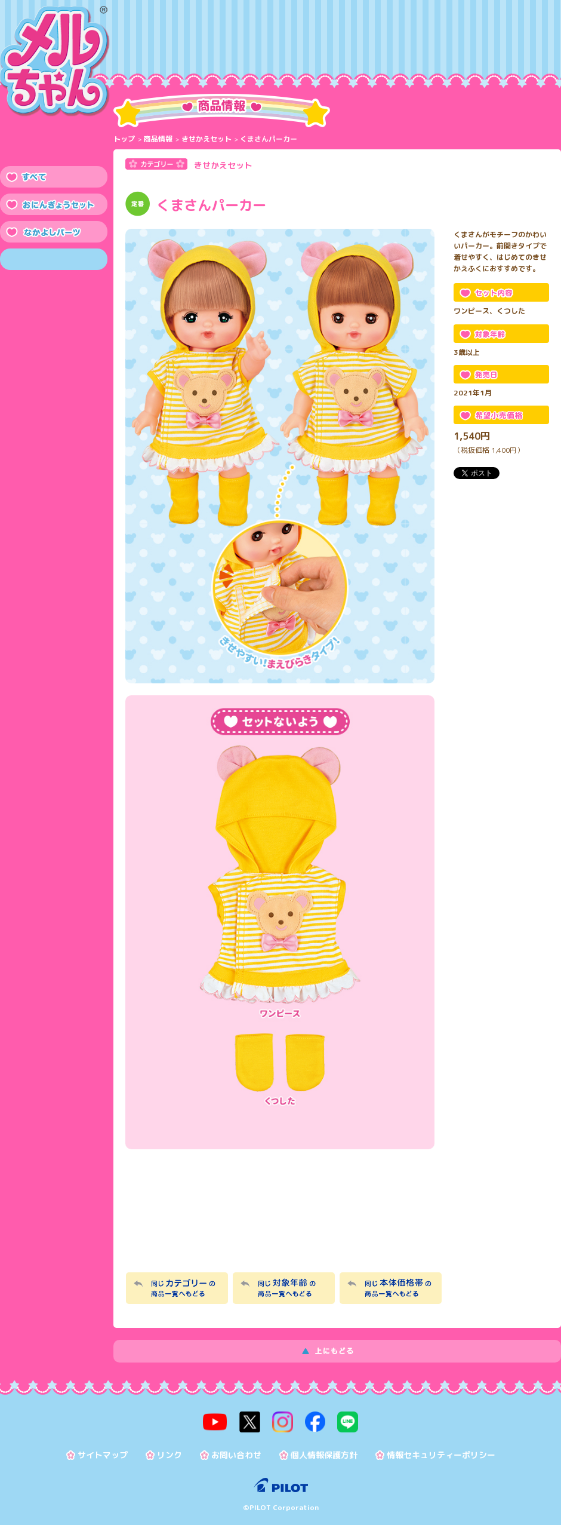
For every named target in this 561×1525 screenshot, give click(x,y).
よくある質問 (526, 48)
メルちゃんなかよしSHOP (281, 1217)
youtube (216, 1422)
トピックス (452, 48)
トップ (124, 139)
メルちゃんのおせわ (304, 48)
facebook (314, 1422)
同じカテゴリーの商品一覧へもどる (177, 1288)
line (347, 1422)
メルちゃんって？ (230, 48)
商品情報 (156, 48)
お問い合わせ (236, 1454)
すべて (53, 177)
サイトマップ (103, 1454)
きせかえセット (206, 139)
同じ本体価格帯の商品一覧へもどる (391, 1288)
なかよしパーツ (53, 232)
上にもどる (337, 1351)
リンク (169, 1454)
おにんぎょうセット (53, 204)
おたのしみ (378, 48)
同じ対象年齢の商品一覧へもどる (284, 1288)
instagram (282, 1422)
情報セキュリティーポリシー (441, 1454)
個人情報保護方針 (324, 1454)
